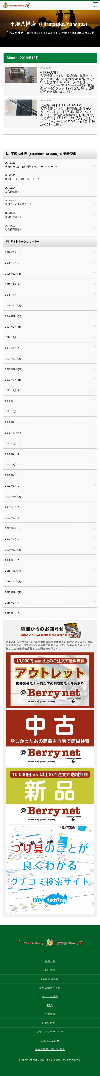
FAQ (50, 1005)
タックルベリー (20, 5)
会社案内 (50, 970)
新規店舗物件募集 (50, 987)
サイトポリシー (50, 1040)
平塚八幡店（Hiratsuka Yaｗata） (50, 24)
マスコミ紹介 (50, 996)
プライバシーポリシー (50, 1031)
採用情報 (50, 1014)
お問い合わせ (50, 1023)
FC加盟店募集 (50, 978)
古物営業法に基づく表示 (50, 1049)
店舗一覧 (50, 961)
